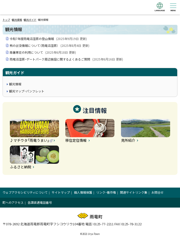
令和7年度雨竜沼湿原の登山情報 (48, 38)
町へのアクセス (13, 202)
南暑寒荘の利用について (43, 52)
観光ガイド (30, 20)
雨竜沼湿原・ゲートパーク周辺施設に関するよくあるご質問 (66, 59)
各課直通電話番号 (40, 202)
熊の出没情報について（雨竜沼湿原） (49, 45)
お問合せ (157, 192)
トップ (6, 20)
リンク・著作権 (106, 192)
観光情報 (17, 20)
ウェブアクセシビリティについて (25, 192)
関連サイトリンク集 (133, 192)
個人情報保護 (83, 192)
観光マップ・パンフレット (26, 91)
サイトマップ (61, 192)
